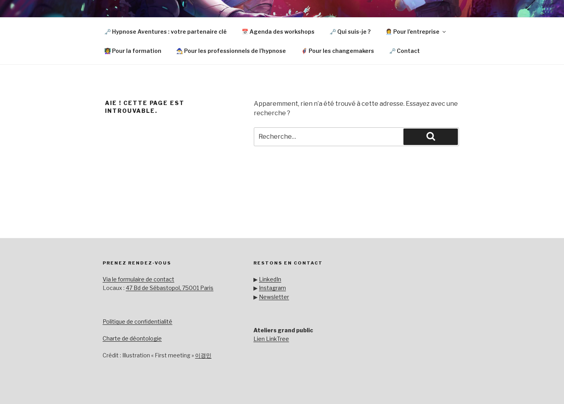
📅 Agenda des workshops (278, 31)
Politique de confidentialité (137, 321)
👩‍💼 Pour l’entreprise (416, 31)
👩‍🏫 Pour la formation (132, 50)
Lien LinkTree (271, 338)
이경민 (203, 355)
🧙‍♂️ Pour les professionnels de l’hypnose (231, 50)
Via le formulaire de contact (138, 279)
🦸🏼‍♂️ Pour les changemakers (337, 50)
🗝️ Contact (404, 50)
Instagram (272, 287)
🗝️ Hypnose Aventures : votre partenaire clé (165, 31)
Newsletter (274, 296)
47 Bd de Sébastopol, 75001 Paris (169, 287)
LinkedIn (270, 279)
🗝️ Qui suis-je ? (350, 31)
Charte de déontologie (132, 338)
